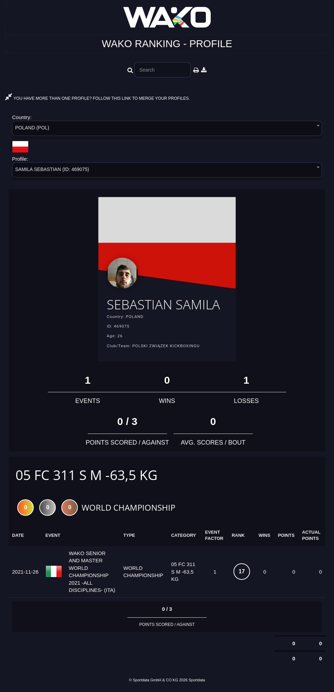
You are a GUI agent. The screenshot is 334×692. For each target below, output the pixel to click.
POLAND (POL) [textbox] (32, 127)
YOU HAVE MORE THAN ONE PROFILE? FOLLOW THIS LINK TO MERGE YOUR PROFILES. (97, 98)
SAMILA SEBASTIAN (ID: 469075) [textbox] (52, 169)
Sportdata (197, 680)
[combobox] (167, 129)
